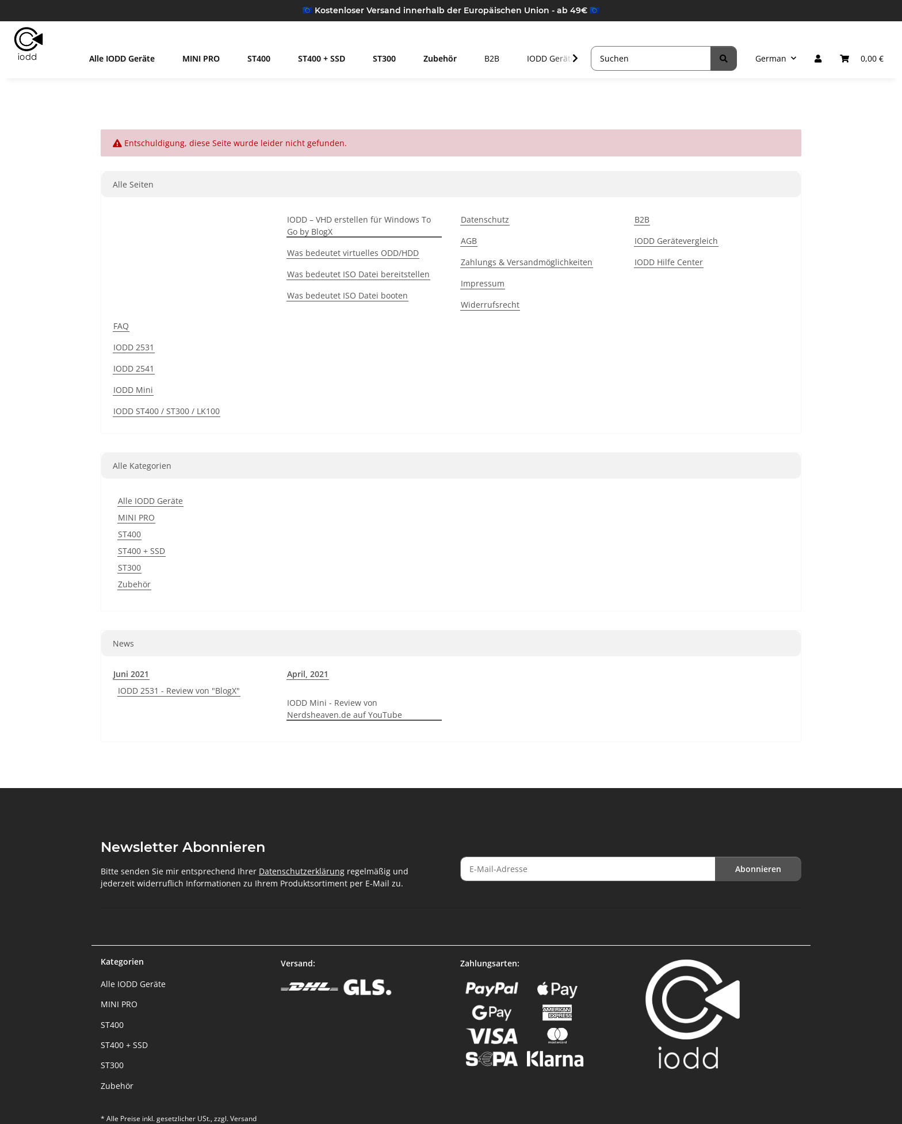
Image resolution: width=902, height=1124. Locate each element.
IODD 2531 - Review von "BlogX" (179, 690)
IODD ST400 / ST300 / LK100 (166, 411)
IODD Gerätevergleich (676, 240)
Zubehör (134, 584)
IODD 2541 (133, 368)
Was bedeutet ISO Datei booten (347, 295)
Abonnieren (758, 868)
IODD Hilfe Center (669, 262)
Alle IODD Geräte (150, 500)
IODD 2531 (133, 347)
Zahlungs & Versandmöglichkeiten (527, 262)
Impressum (482, 283)
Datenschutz (485, 219)
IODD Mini (133, 389)
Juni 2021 (131, 673)
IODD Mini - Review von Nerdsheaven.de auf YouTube (344, 708)
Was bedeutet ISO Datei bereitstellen (358, 274)
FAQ (121, 325)
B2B (502, 58)
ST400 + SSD (141, 550)
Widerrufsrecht (490, 304)
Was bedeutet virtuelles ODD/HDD (353, 252)
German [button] (770, 58)
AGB (469, 240)
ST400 (129, 534)
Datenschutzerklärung (302, 871)
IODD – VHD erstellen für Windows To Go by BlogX (359, 225)
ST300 (129, 567)
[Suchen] (651, 58)
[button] (818, 58)
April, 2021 (307, 673)
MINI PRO (136, 517)
